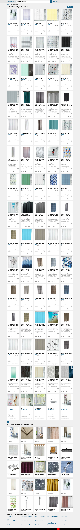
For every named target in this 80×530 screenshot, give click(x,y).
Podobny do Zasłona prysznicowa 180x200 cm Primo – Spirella (66, 89)
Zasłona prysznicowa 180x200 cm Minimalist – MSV (13, 23)
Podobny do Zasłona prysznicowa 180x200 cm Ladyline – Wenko (13, 281)
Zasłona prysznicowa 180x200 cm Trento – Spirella (26, 50)
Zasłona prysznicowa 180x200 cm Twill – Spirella (39, 78)
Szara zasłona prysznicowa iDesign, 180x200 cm (39, 215)
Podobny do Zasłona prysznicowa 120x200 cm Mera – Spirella (26, 89)
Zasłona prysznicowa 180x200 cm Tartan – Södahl (39, 270)
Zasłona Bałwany (64, 520)
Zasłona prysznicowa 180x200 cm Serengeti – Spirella (53, 353)
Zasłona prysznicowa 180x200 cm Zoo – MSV (66, 160)
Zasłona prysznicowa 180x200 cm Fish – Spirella (53, 78)
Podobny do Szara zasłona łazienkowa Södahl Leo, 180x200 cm (66, 116)
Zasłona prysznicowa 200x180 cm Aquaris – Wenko (66, 270)
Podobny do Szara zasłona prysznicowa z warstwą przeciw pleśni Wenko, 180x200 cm (39, 116)
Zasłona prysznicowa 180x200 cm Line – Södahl (40, 298)
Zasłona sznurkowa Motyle (26, 516)
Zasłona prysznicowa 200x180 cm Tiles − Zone (66, 215)
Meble (8, 4)
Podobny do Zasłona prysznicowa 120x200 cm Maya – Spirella (39, 391)
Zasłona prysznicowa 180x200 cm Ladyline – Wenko (13, 270)
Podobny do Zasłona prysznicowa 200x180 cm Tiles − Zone (66, 226)
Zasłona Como (64, 516)
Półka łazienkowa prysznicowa (52, 408)
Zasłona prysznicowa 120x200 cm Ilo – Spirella (66, 380)
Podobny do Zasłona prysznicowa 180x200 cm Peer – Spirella (39, 171)
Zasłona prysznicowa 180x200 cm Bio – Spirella (53, 23)
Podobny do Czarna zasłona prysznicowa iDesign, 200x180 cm (26, 226)
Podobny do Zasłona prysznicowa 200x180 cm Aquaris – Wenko (66, 281)
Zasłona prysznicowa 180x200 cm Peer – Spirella (39, 160)
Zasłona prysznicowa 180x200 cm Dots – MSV (13, 188)
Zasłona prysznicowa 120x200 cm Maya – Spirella (39, 380)
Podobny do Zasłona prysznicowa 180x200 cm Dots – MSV (13, 199)
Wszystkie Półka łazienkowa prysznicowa (52, 419)
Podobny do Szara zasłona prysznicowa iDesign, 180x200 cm (39, 226)
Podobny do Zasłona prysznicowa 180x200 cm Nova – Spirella (53, 391)
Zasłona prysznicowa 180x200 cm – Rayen (53, 133)
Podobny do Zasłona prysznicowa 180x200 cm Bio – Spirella (53, 33)
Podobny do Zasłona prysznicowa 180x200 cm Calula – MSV (53, 199)
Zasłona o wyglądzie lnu (12, 520)
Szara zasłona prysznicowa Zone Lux (39, 133)
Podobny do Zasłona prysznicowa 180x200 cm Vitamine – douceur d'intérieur (26, 116)
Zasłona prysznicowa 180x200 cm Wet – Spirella (39, 23)
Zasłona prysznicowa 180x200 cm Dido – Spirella (66, 23)
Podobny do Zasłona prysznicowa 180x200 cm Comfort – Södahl (13, 309)
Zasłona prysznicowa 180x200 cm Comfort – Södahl (13, 298)
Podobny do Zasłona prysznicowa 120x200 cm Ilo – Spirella (66, 391)
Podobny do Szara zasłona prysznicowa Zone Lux (38, 144)
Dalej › (16, 421)
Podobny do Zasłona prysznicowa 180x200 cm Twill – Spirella (39, 89)
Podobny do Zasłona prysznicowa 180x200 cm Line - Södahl (53, 226)
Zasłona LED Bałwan (38, 524)
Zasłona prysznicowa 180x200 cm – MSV (26, 160)
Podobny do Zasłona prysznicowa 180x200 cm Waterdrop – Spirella (53, 61)
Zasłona (36, 457)
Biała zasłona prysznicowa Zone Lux (26, 133)
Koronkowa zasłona (39, 474)
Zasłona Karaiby (50, 524)
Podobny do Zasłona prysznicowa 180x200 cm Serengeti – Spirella (53, 364)
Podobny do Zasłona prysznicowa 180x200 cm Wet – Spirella (39, 33)
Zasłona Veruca (51, 509)
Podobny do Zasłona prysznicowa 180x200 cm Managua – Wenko (53, 336)
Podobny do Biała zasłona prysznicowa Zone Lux (25, 144)
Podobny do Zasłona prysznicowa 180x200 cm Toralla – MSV (26, 33)
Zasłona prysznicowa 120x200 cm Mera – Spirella (26, 78)
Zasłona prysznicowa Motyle (27, 520)
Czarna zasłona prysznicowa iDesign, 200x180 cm (26, 215)
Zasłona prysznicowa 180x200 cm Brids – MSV (13, 50)
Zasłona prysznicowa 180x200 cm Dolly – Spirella (13, 78)
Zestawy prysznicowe (26, 509)
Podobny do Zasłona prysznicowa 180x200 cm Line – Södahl (39, 309)
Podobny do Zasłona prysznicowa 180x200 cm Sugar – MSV (13, 391)
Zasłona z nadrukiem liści (26, 408)
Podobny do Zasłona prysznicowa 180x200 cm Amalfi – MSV (39, 61)
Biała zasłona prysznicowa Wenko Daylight (12, 133)
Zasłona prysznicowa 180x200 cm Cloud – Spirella (13, 215)
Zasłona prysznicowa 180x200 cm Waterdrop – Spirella (53, 50)
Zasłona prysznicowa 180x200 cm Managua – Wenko (53, 325)
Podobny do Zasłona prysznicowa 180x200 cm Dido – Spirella (66, 33)
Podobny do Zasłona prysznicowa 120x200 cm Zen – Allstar (26, 254)
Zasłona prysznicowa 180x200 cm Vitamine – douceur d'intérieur (26, 105)
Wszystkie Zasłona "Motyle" (12, 418)
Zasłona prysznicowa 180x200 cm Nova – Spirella (53, 380)
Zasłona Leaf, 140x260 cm (52, 516)
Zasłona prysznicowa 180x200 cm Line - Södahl (53, 215)
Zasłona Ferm (63, 524)
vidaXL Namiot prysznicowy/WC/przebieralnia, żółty (13, 518)
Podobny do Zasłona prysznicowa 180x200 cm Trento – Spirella (26, 61)
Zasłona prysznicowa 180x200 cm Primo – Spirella (66, 78)
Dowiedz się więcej (63, 528)
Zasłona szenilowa (25, 474)
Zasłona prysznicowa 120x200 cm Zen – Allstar (26, 243)
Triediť (69, 6)
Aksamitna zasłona (65, 509)
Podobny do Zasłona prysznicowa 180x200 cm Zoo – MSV (66, 171)
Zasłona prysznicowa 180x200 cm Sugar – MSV (13, 380)
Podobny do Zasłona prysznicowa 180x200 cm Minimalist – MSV (13, 33)
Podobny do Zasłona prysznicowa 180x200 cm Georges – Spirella (66, 61)
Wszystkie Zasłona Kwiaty (65, 418)
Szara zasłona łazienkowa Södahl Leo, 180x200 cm (66, 105)
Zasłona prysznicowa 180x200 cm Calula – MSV (53, 188)
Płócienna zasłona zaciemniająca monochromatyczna (51, 522)
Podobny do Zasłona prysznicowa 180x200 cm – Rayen (53, 144)
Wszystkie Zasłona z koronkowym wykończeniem (39, 419)
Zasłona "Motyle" (12, 407)
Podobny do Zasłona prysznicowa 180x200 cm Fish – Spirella (53, 89)
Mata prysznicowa (52, 474)
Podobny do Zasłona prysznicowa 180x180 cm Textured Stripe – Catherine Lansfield (53, 116)
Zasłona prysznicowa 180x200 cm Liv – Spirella (26, 380)
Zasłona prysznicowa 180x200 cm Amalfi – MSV (40, 50)
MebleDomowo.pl (12, 1)
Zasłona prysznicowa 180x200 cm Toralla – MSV (26, 23)
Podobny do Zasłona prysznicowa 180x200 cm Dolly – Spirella (13, 89)
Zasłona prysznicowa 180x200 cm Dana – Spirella (53, 160)
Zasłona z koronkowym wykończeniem (40, 408)
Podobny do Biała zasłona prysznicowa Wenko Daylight (12, 144)
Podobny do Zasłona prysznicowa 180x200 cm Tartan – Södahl (39, 281)
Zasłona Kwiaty (64, 407)
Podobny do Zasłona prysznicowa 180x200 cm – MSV (26, 171)
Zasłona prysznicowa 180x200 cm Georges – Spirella (66, 50)
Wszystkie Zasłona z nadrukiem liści (26, 418)
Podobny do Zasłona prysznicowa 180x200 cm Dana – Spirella (53, 171)
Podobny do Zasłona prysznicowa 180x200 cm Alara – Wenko (26, 281)
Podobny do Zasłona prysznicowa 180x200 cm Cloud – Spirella (13, 226)
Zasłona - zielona (12, 509)
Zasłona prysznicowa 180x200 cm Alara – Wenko (26, 270)
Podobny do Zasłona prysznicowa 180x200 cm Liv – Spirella (26, 391)
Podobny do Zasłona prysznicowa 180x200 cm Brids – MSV (13, 61)
